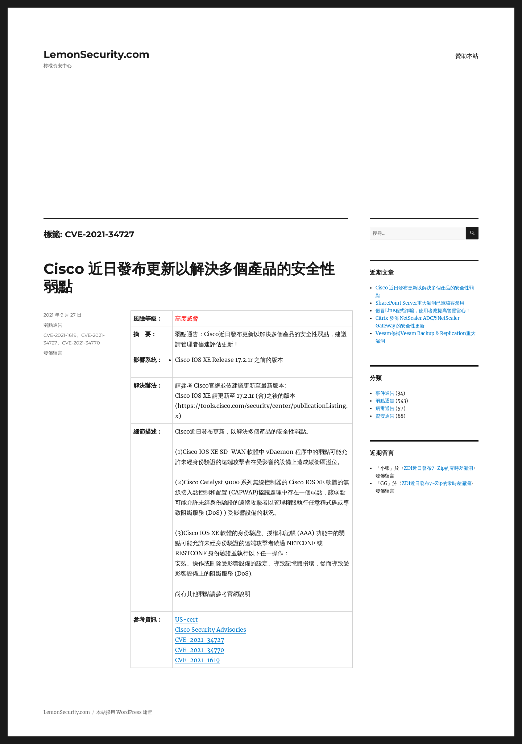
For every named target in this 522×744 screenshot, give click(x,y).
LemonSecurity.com (96, 54)
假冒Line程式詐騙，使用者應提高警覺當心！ (423, 311)
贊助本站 (466, 56)
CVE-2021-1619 (197, 660)
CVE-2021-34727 (199, 639)
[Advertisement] (261, 164)
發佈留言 (53, 353)
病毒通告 (385, 408)
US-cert (186, 619)
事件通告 (385, 393)
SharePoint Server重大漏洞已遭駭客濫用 (420, 303)
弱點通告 (53, 325)
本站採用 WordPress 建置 (124, 712)
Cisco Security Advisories (210, 629)
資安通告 (385, 416)
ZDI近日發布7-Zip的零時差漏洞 (438, 468)
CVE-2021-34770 (199, 649)
